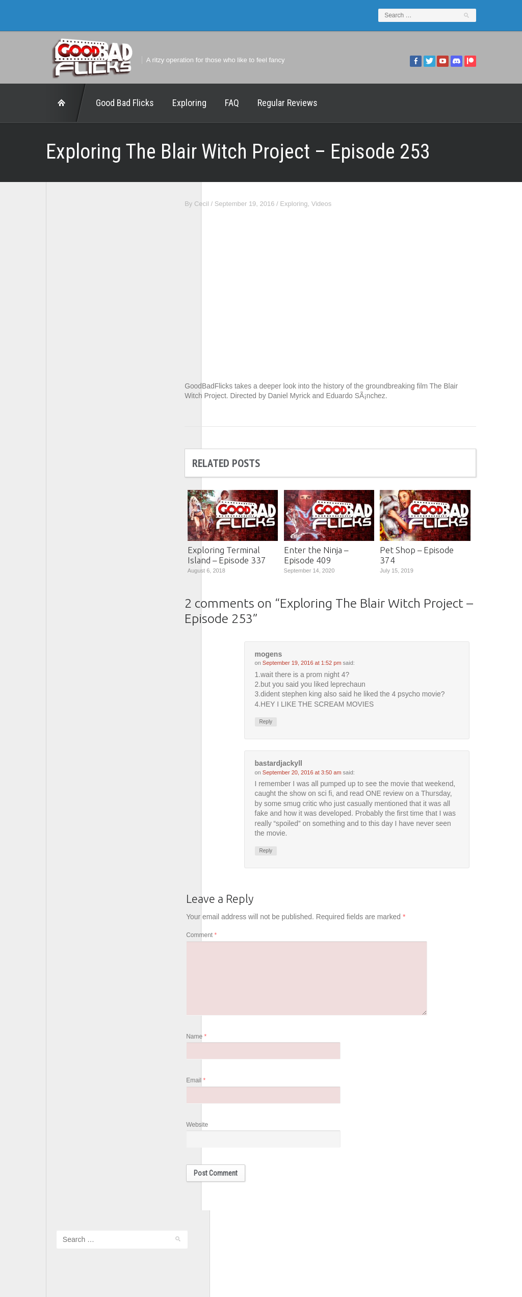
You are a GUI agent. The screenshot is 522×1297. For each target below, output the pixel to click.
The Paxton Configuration (73, 501)
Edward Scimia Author (68, 381)
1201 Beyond (55, 368)
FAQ (211, 102)
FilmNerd (49, 395)
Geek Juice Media (62, 408)
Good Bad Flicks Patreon (73, 421)
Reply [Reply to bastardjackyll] (286, 852)
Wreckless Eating (61, 528)
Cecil (222, 203)
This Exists (52, 514)
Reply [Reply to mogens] (286, 722)
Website (218, 1126)
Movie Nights (55, 434)
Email (216, 1082)
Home (45, 103)
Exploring (169, 102)
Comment (222, 936)
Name (217, 1038)
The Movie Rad (58, 488)
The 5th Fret (54, 448)
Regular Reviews (267, 102)
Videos (342, 203)
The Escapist (55, 475)
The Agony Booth (61, 461)
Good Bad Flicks (104, 102)
